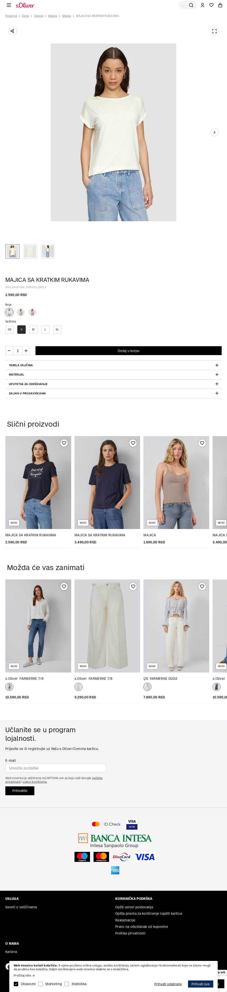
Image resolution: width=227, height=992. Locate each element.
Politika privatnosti (130, 933)
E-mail (10, 760)
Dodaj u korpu (128, 351)
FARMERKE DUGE (160, 678)
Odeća (38, 16)
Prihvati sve (201, 984)
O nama (12, 943)
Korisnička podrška (133, 899)
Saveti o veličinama (21, 907)
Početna (11, 16)
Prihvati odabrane (168, 984)
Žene (25, 16)
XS (10, 329)
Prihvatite (19, 791)
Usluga (12, 899)
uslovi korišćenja (35, 782)
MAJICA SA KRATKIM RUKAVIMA (97, 16)
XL (57, 329)
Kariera (11, 952)
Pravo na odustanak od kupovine (141, 926)
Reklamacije (125, 920)
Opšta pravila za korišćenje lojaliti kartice (148, 913)
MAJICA (149, 535)
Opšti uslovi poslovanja (134, 907)
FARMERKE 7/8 (24, 678)
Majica (66, 16)
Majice (52, 16)
